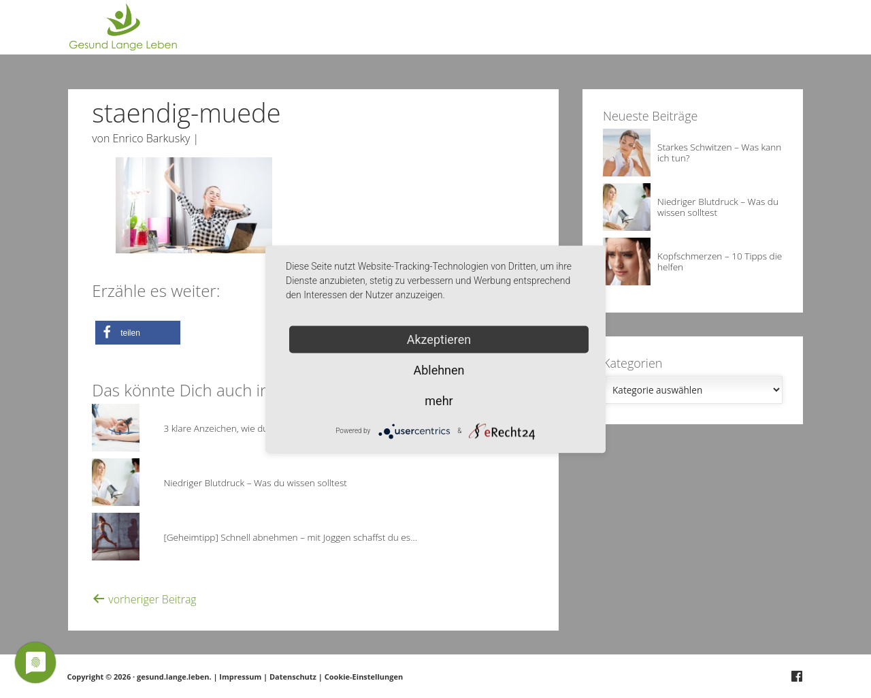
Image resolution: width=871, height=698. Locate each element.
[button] (137, 333)
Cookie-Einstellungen (364, 676)
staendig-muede (186, 112)
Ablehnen (438, 369)
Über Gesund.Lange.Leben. (672, 33)
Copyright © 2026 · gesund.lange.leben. (140, 676)
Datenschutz (292, 676)
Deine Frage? (778, 33)
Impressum (240, 676)
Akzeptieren (439, 339)
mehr (439, 400)
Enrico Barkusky (152, 138)
